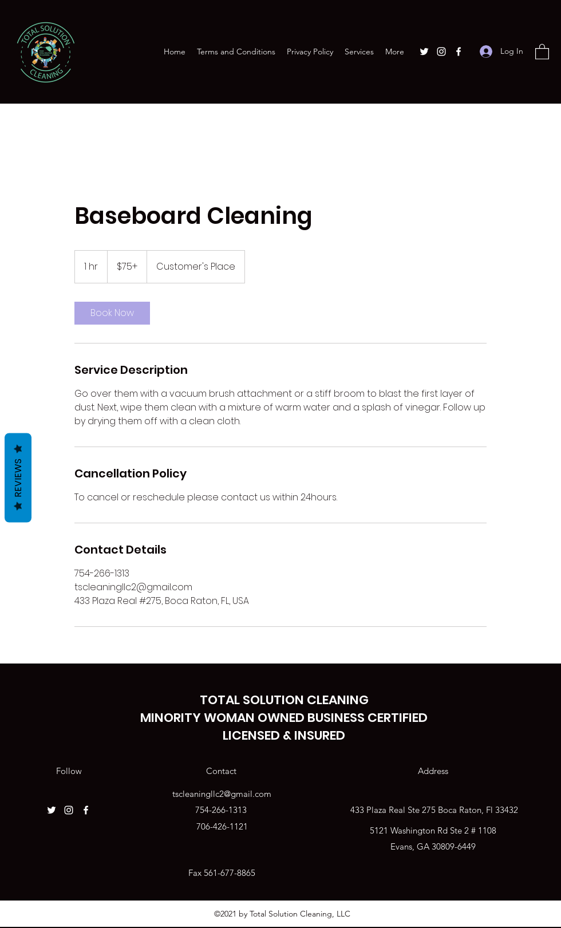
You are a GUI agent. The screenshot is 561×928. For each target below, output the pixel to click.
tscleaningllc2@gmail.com (221, 793)
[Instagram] (441, 51)
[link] (112, 313)
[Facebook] (458, 51)
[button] (542, 51)
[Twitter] (424, 51)
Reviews (18, 477)
